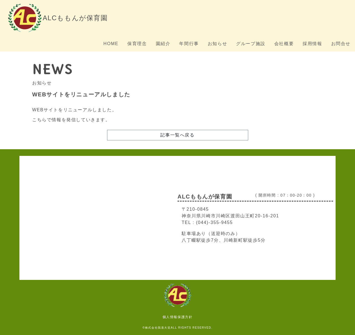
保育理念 (137, 43)
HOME (110, 43)
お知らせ (217, 43)
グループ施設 (250, 43)
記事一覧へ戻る (177, 135)
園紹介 (163, 43)
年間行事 (189, 43)
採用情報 (312, 43)
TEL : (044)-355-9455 (207, 222)
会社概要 (284, 43)
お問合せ (341, 43)
